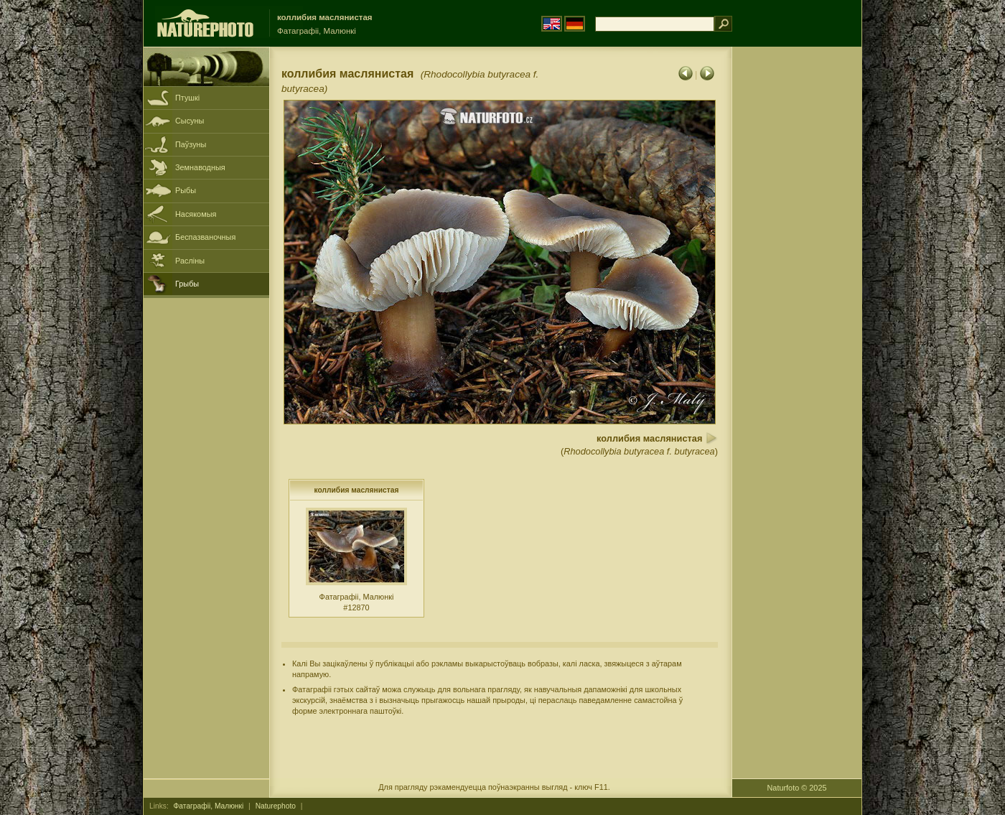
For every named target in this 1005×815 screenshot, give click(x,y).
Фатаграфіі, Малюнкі (209, 806)
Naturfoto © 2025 (797, 787)
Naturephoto (276, 806)
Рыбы (185, 190)
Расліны (190, 260)
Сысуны (189, 120)
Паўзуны (190, 144)
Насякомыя (195, 214)
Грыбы (187, 283)
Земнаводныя (200, 167)
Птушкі (187, 97)
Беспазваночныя (205, 237)
